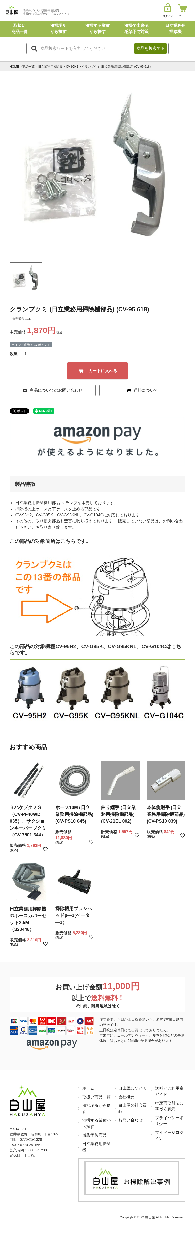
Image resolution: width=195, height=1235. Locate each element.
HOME (14, 66)
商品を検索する (150, 48)
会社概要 (126, 1097)
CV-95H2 (72, 66)
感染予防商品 (94, 1135)
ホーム (88, 1088)
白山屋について (132, 1088)
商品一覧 (28, 66)
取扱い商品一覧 (96, 1097)
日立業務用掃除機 (50, 66)
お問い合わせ (130, 1120)
